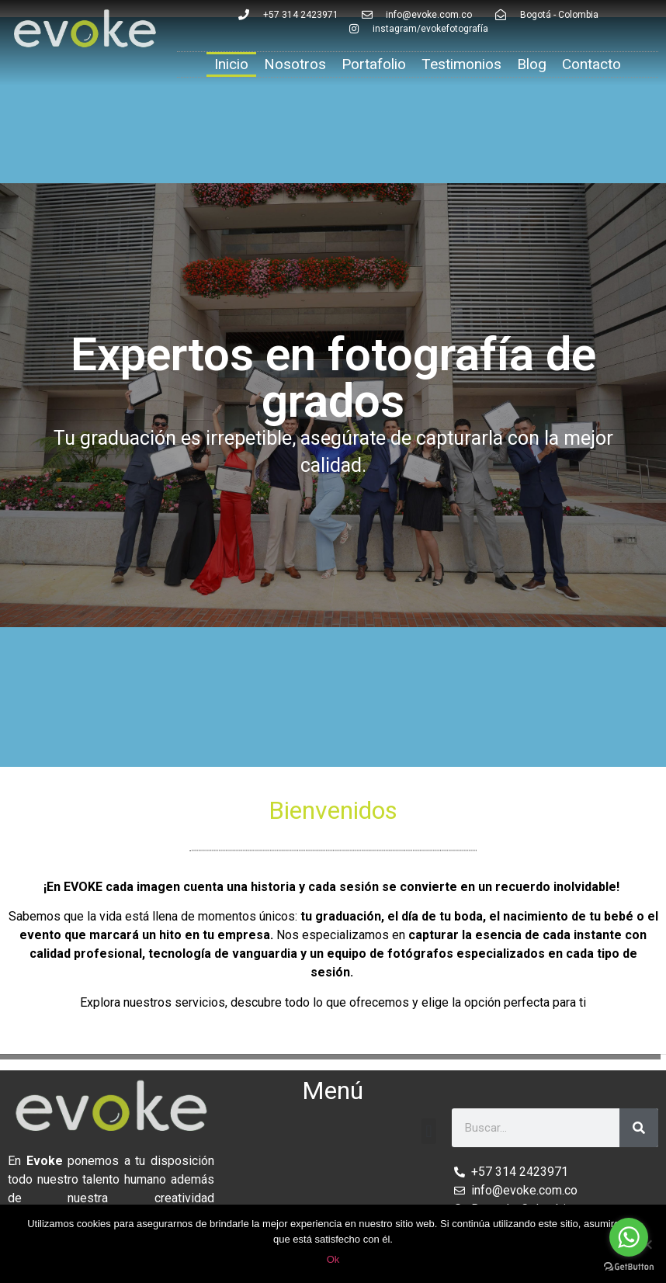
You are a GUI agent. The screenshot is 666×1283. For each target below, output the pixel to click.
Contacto (591, 64)
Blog (531, 64)
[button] (428, 1131)
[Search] (638, 1127)
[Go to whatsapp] (628, 1237)
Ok (333, 1259)
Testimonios (461, 64)
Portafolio (374, 64)
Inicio (231, 64)
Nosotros (295, 64)
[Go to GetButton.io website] (629, 1267)
